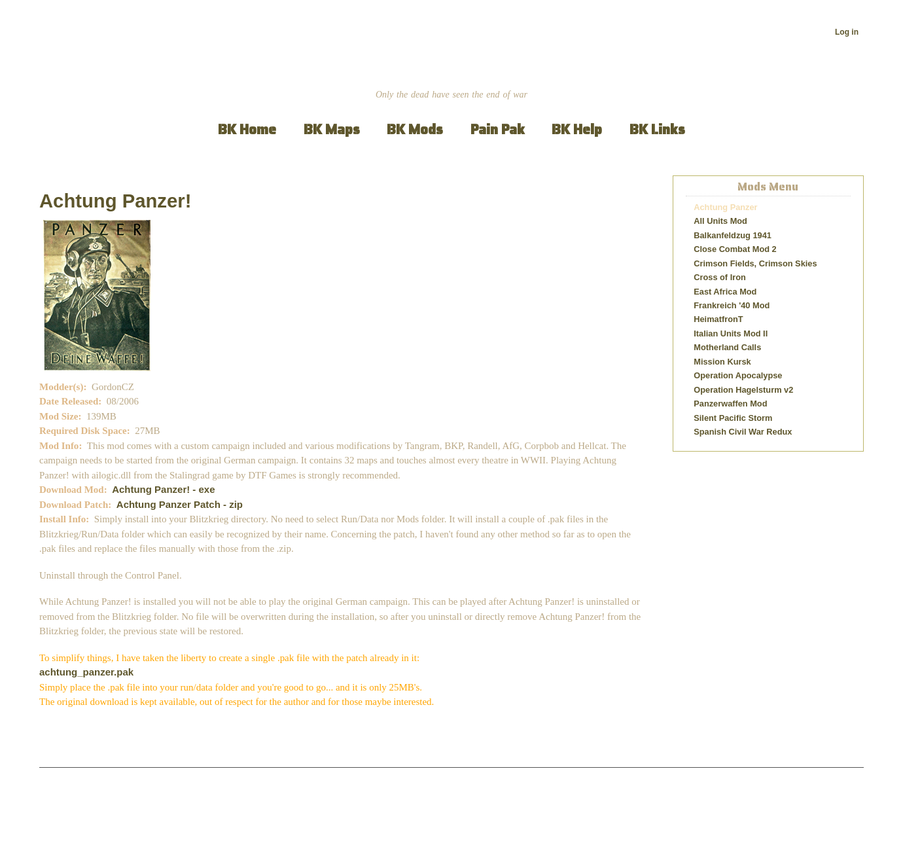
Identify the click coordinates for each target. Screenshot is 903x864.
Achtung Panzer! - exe (163, 489)
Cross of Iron (720, 277)
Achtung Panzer (725, 207)
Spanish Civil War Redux (743, 432)
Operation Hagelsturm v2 (743, 390)
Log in (847, 32)
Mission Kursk (722, 362)
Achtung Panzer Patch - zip (179, 504)
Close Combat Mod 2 (735, 249)
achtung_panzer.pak (86, 671)
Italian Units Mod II (731, 333)
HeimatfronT (718, 319)
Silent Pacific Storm (733, 418)
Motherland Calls (727, 347)
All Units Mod (720, 221)
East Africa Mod (725, 292)
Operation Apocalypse (738, 375)
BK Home (247, 129)
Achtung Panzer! (115, 200)
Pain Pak (497, 129)
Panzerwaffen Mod (730, 403)
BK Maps (332, 129)
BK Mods (415, 129)
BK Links (657, 129)
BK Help (577, 129)
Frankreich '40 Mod (732, 305)
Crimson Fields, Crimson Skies (755, 263)
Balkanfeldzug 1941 (732, 235)
